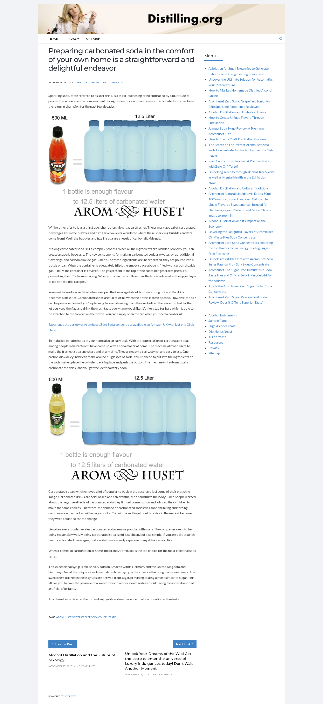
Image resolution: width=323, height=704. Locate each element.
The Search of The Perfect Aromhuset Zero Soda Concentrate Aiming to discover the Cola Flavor (240, 150)
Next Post (184, 644)
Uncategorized (88, 82)
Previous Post (62, 644)
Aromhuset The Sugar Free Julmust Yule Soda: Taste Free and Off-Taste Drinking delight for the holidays (240, 275)
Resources (215, 342)
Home (53, 39)
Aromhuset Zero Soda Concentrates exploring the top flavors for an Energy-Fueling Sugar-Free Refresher (240, 248)
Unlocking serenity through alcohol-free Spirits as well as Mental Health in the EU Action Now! (241, 177)
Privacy (72, 39)
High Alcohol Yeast (221, 326)
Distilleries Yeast (220, 331)
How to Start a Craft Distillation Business (237, 139)
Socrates (70, 696)
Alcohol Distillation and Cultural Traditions (238, 188)
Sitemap (93, 39)
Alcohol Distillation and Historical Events (237, 112)
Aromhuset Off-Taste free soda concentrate (86, 617)
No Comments (113, 82)
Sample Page (217, 320)
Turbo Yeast (217, 337)
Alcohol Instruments (222, 315)
